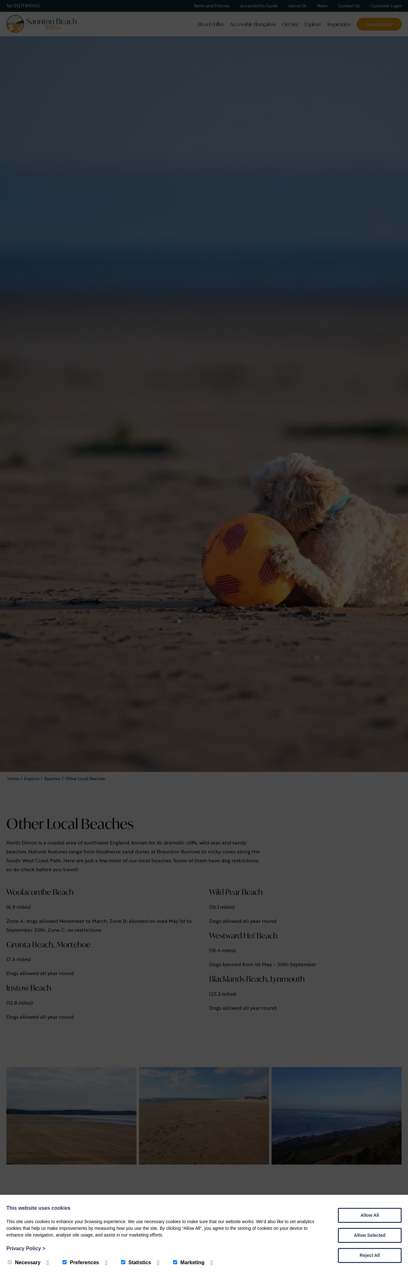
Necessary (24, 1262)
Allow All (370, 1215)
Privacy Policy (25, 1248)
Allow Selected (370, 1235)
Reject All (370, 1255)
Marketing (189, 1262)
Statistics (136, 1262)
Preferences (80, 1262)
